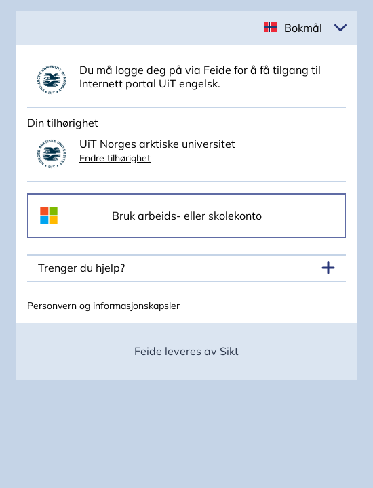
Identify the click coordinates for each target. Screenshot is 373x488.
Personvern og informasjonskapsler (103, 306)
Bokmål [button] (303, 28)
